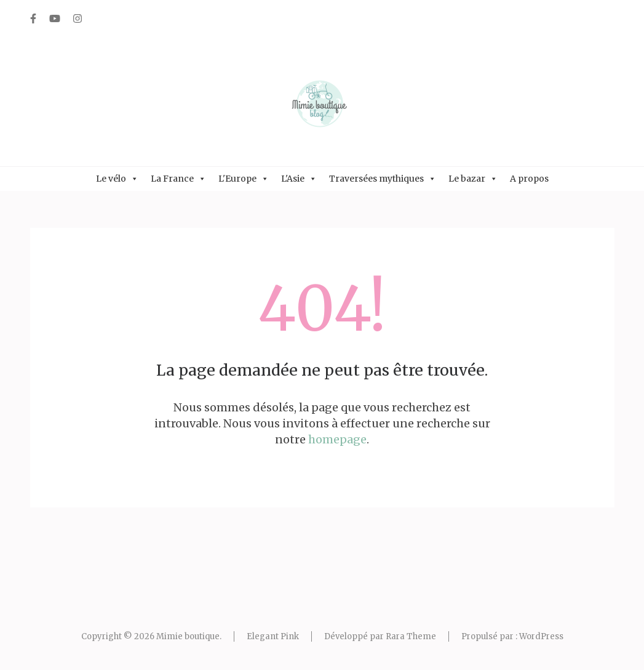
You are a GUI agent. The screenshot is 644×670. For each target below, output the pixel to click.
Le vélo (117, 178)
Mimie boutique (188, 636)
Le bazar (473, 178)
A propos (529, 178)
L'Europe (243, 178)
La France (178, 178)
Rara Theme (411, 636)
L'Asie (299, 178)
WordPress (541, 636)
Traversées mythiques (382, 178)
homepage (337, 439)
